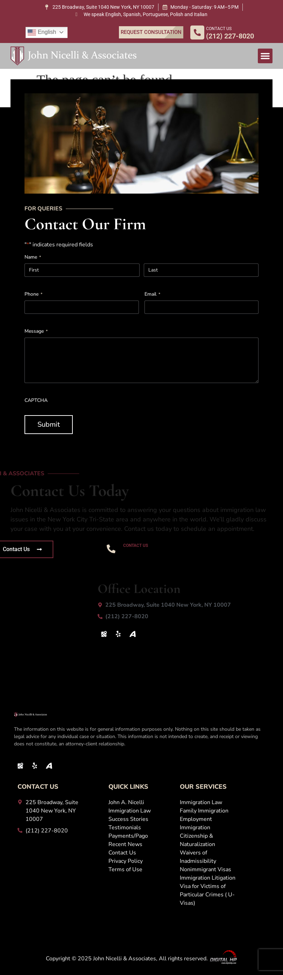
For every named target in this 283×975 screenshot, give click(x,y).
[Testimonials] (140, 827)
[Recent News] (140, 844)
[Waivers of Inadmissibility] (208, 856)
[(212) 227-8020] (180, 616)
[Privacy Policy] (140, 861)
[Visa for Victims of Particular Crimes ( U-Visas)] (208, 894)
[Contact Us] (140, 852)
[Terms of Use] (140, 869)
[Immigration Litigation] (208, 878)
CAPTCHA (36, 403)
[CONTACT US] (197, 32)
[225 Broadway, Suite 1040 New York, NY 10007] (99, 7)
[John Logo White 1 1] (73, 55)
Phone (33, 297)
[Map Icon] (104, 634)
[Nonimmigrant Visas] (208, 869)
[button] (265, 56)
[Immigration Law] (140, 811)
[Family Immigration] (208, 811)
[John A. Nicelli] (140, 802)
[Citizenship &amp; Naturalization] (208, 840)
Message (36, 334)
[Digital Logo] (223, 958)
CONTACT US (219, 28)
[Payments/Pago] (140, 836)
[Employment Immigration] (208, 823)
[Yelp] (118, 634)
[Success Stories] (140, 819)
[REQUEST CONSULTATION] (151, 32)
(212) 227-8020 (153, 553)
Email (152, 297)
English (42, 32)
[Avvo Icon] (132, 634)
